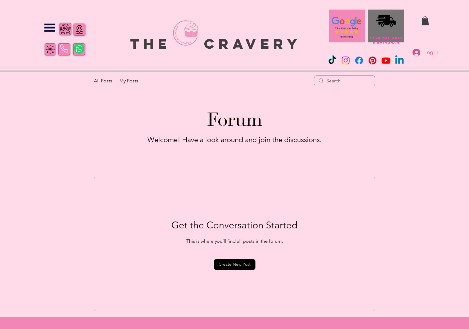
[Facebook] (359, 60)
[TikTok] (332, 60)
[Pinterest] (372, 60)
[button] (50, 27)
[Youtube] (386, 60)
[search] (344, 81)
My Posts (128, 81)
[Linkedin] (399, 60)
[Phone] (64, 49)
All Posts (103, 81)
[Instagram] (345, 60)
